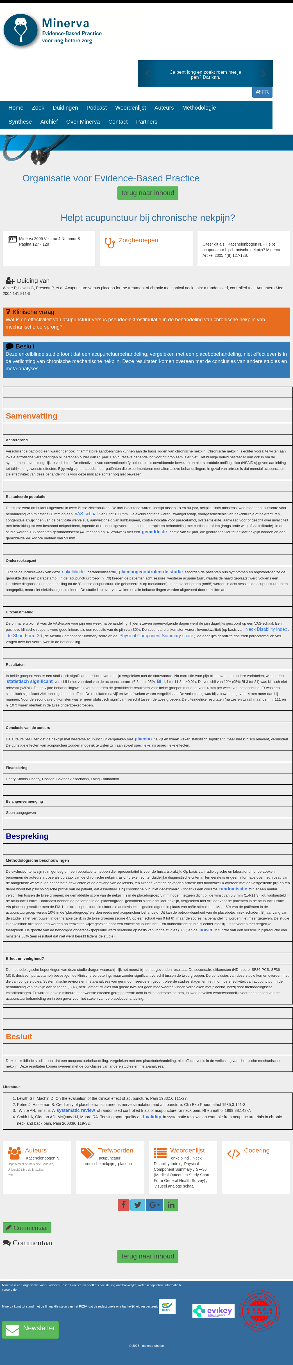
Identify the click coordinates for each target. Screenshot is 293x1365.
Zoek (38, 108)
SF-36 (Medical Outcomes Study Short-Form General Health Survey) (182, 1175)
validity (153, 1116)
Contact (118, 122)
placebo (143, 738)
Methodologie (199, 108)
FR (262, 92)
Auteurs (164, 108)
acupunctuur (110, 1158)
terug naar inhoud (147, 193)
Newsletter (30, 1330)
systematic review (75, 1110)
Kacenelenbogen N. (43, 1158)
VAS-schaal (85, 513)
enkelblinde (73, 571)
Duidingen (65, 108)
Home (15, 108)
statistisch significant (30, 681)
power (206, 929)
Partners (147, 122)
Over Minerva (83, 122)
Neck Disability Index (266, 629)
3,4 (72, 987)
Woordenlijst (130, 108)
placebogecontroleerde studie (151, 571)
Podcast (97, 108)
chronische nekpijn (98, 1163)
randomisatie (233, 888)
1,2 (182, 930)
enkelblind (180, 1158)
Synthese (20, 122)
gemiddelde (154, 531)
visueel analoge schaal (175, 1186)
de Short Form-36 (24, 635)
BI (159, 681)
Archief (49, 122)
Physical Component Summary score (156, 635)
